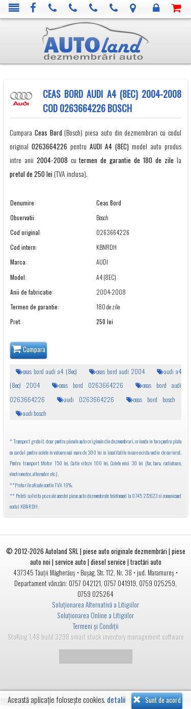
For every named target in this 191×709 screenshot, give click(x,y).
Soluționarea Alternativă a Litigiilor (95, 604)
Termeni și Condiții (96, 626)
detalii (116, 699)
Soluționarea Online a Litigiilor (95, 615)
